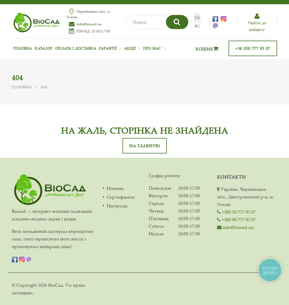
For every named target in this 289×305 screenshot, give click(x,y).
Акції (130, 48)
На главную (144, 145)
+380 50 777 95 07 (236, 212)
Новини (115, 188)
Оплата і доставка (75, 48)
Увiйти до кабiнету (257, 22)
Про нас (152, 48)
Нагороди (117, 206)
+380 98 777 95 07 (236, 219)
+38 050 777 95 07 (252, 48)
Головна (22, 48)
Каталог (43, 48)
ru (197, 26)
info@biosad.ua (89, 24)
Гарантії (108, 48)
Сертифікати (120, 197)
